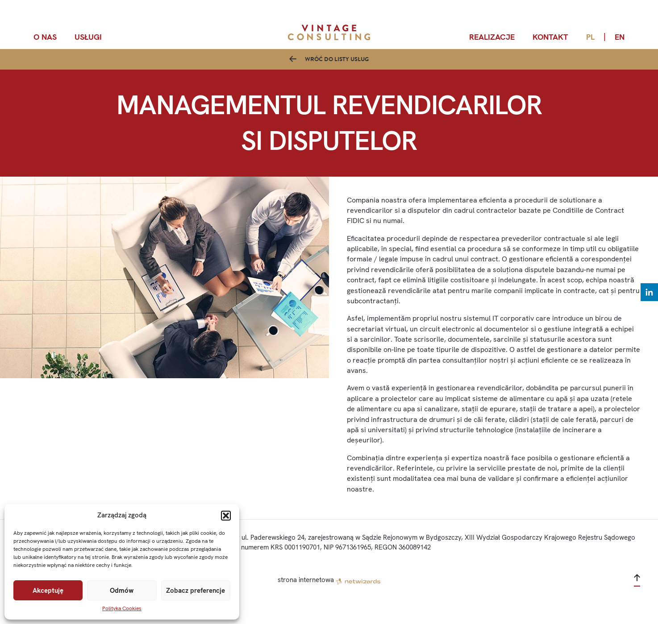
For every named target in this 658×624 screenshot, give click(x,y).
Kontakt (550, 37)
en (620, 37)
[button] (225, 515)
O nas (45, 37)
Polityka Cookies (122, 608)
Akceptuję (48, 590)
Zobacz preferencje (195, 590)
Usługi (88, 37)
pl (590, 37)
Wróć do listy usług (337, 67)
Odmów (121, 590)
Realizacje (492, 37)
